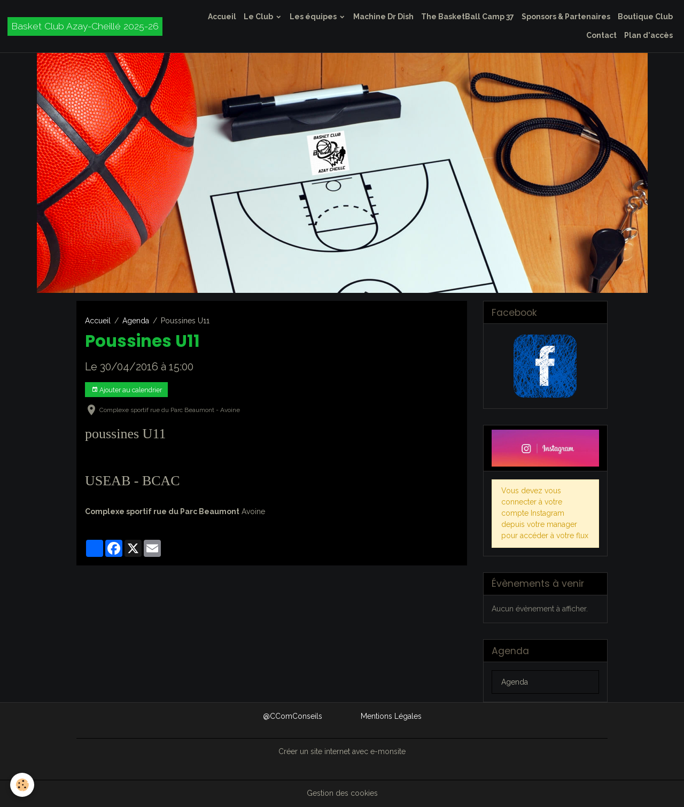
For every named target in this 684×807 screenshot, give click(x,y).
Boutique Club (645, 16)
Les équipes (314, 16)
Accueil (222, 16)
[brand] (84, 26)
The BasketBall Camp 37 (467, 16)
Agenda (135, 320)
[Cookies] (23, 785)
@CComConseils (292, 716)
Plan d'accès (648, 35)
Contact (601, 35)
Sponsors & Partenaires (566, 16)
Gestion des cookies (342, 793)
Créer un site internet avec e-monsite (342, 751)
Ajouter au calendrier (126, 390)
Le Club (259, 16)
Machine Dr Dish (383, 16)
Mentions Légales (391, 716)
